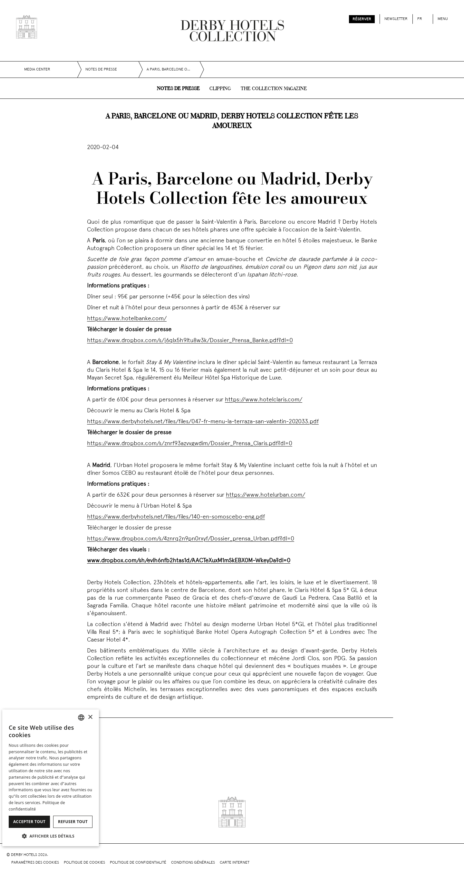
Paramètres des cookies (35, 862)
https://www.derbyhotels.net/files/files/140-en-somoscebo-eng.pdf (176, 517)
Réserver (362, 19)
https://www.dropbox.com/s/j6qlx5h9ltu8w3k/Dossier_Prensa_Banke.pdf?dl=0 (190, 340)
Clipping (220, 88)
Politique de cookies (84, 862)
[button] (50, 836)
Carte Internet (234, 862)
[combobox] (81, 717)
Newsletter (396, 19)
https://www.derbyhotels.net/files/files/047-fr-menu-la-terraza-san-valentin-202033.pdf (203, 422)
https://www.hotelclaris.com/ (263, 400)
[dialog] (50, 777)
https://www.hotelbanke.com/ (127, 319)
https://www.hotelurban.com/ (265, 495)
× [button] (90, 717)
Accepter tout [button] (29, 821)
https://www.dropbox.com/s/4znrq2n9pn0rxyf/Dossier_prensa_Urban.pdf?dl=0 (190, 539)
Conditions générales (193, 862)
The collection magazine (274, 88)
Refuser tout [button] (73, 821)
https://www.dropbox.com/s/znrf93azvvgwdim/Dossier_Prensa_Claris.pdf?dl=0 (189, 443)
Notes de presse (178, 88)
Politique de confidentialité (138, 862)
